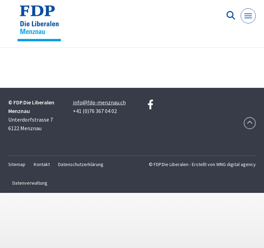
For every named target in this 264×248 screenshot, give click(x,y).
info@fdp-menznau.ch (99, 102)
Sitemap (16, 164)
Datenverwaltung (29, 183)
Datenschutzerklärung (80, 164)
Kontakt (42, 164)
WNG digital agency (236, 164)
